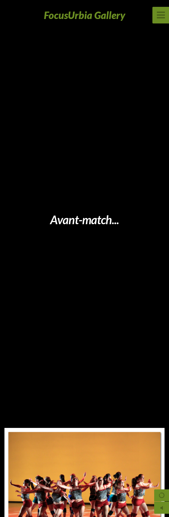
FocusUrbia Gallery (84, 15)
